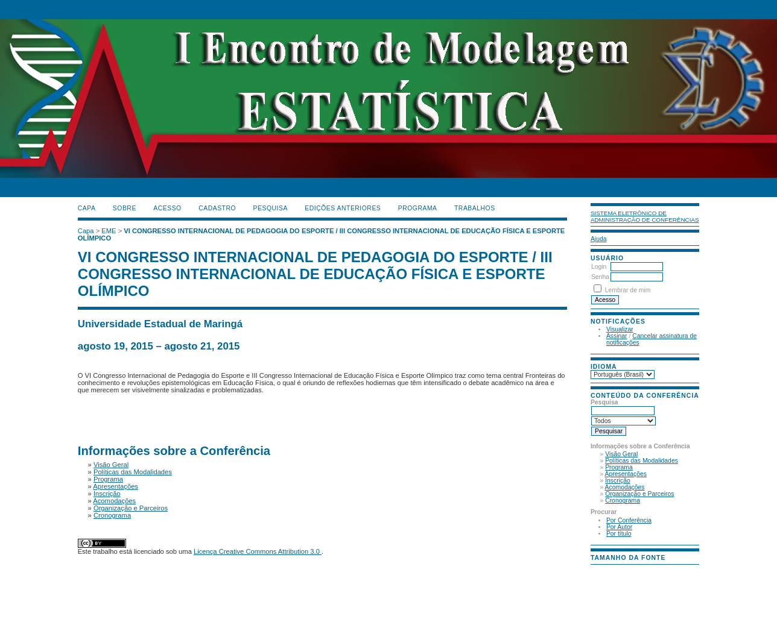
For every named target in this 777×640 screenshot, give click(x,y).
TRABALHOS (474, 208)
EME (108, 230)
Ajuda (599, 239)
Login (598, 266)
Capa (87, 208)
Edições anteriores (343, 208)
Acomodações (625, 487)
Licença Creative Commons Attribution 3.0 (258, 551)
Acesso (167, 208)
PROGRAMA (417, 208)
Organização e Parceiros (639, 494)
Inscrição (617, 480)
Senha (600, 277)
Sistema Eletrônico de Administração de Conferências (645, 216)
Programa (619, 467)
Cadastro (217, 208)
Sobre (124, 208)
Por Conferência (629, 520)
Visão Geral (621, 454)
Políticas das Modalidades (641, 460)
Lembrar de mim (628, 290)
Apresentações (626, 474)
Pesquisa (270, 208)
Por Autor (619, 527)
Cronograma (622, 500)
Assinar (616, 336)
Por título (619, 533)
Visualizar (619, 329)
